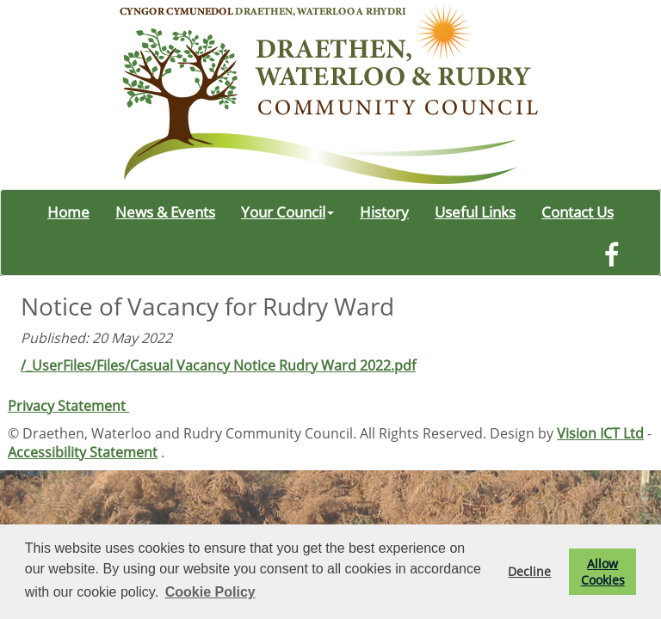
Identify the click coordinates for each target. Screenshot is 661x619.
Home (68, 211)
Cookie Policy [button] (210, 592)
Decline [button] (529, 571)
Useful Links (475, 211)
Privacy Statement (68, 405)
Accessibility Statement (83, 452)
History (384, 211)
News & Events (165, 211)
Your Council (287, 211)
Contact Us (577, 211)
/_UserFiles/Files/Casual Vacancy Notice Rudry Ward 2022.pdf (218, 365)
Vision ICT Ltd (600, 433)
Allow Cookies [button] (603, 571)
